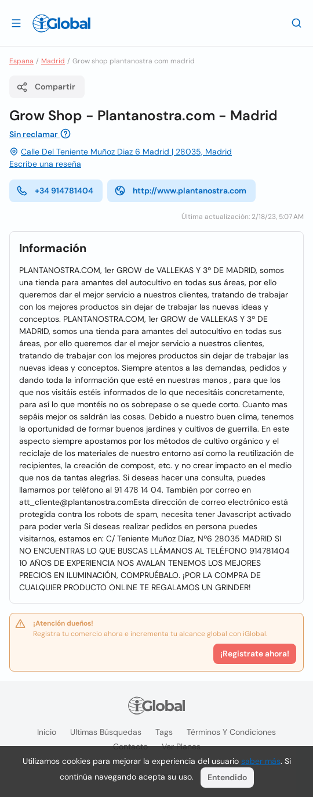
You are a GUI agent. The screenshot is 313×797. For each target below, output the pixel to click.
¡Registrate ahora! (254, 653)
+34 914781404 (54, 190)
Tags (164, 732)
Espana (21, 61)
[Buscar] (296, 22)
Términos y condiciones (231, 732)
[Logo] (61, 23)
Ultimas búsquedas (105, 732)
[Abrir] (16, 22)
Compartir (45, 87)
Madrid (53, 61)
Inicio (46, 732)
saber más (261, 761)
